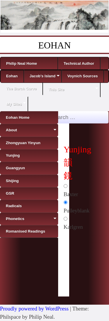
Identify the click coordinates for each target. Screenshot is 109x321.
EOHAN (54, 45)
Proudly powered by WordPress (34, 309)
